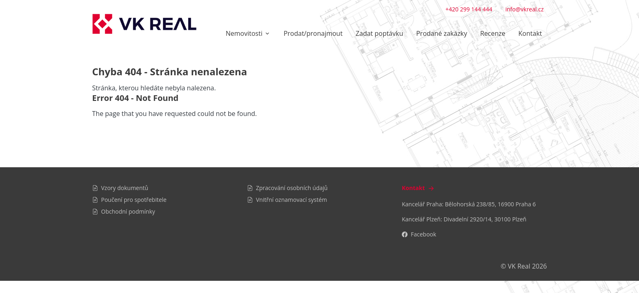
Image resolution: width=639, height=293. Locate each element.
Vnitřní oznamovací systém (287, 199)
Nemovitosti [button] (244, 33)
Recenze (492, 33)
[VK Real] (144, 24)
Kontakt (530, 33)
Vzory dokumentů (120, 188)
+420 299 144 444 (468, 9)
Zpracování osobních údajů (287, 188)
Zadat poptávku (379, 33)
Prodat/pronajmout (313, 33)
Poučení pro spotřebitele (129, 199)
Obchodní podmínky (123, 211)
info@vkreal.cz (524, 9)
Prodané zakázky (441, 33)
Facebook (419, 234)
